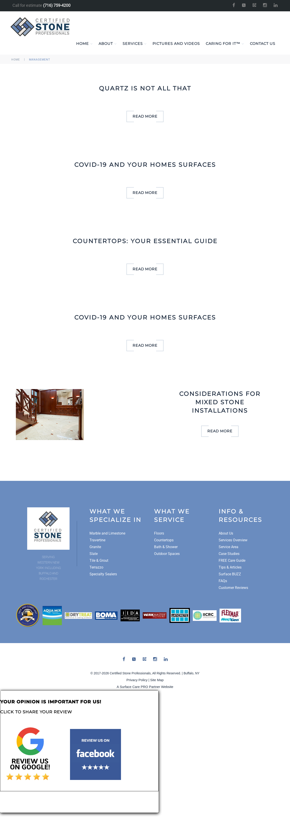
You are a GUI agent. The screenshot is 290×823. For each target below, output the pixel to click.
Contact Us (262, 44)
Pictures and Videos (176, 44)
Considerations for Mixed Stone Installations (220, 402)
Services (135, 44)
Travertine (97, 540)
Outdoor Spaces (167, 554)
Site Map (157, 680)
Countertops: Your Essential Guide (145, 241)
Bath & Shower (166, 547)
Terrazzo (96, 567)
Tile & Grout (98, 561)
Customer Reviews (233, 588)
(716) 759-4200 (56, 5)
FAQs (223, 581)
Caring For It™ (225, 44)
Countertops (164, 540)
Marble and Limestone (107, 533)
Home (84, 44)
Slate (93, 554)
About (108, 44)
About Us (226, 533)
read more (145, 116)
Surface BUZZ (230, 574)
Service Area (228, 547)
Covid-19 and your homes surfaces (145, 165)
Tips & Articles (230, 567)
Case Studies (229, 554)
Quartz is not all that (145, 88)
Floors (159, 533)
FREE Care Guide (232, 561)
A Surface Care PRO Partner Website (145, 687)
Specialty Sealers (103, 574)
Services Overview (233, 540)
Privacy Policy (136, 680)
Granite (95, 547)
